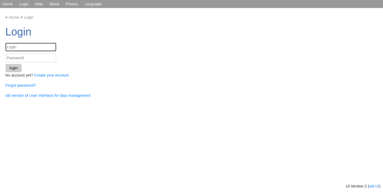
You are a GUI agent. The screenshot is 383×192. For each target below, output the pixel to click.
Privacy (72, 4)
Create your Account (51, 75)
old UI (374, 186)
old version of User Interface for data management (48, 95)
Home (8, 4)
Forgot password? (20, 85)
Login (23, 4)
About (54, 4)
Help (39, 4)
